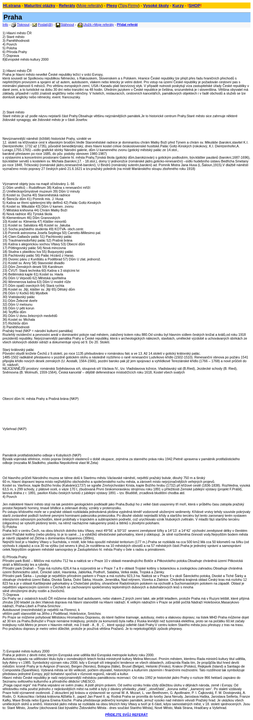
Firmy (133, 5)
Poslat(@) (45, 24)
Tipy (123, 5)
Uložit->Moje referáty (98, 24)
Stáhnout (67, 24)
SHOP (194, 5)
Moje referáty (90, 5)
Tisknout (23, 24)
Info (5, 24)
